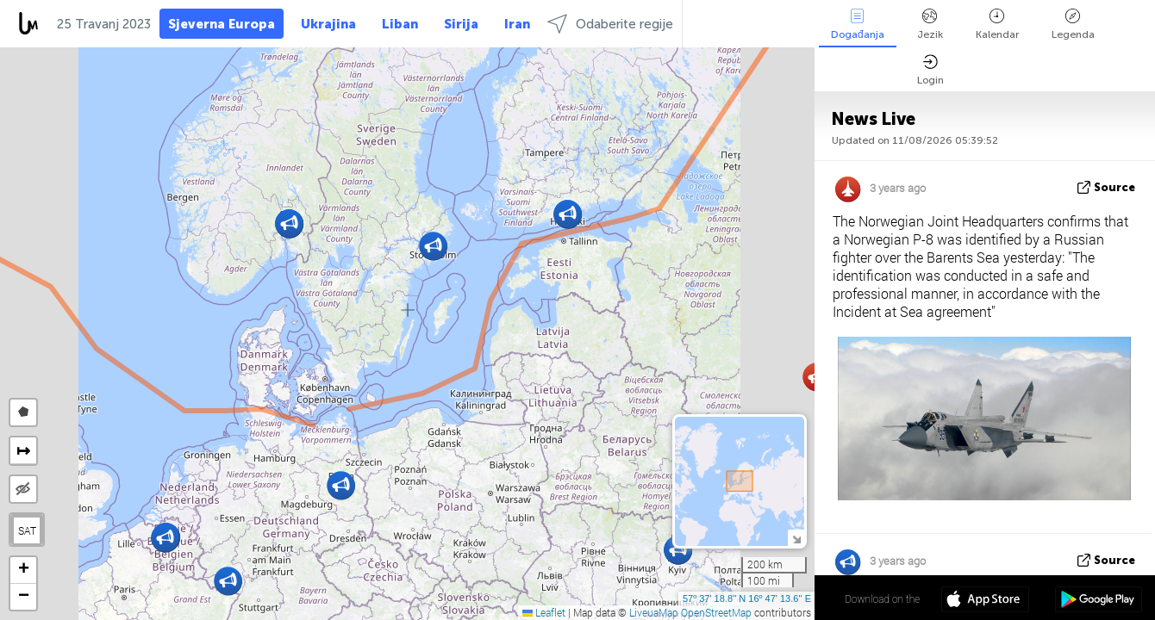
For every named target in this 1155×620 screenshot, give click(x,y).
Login (930, 70)
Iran (517, 24)
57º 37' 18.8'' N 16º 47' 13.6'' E (747, 598)
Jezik (930, 24)
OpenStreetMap (716, 612)
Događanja (857, 24)
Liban (400, 24)
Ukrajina (328, 24)
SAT (27, 530)
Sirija (461, 24)
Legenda (1073, 24)
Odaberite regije (610, 24)
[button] (341, 485)
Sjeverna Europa (221, 24)
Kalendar (997, 24)
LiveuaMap (653, 612)
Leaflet (543, 612)
